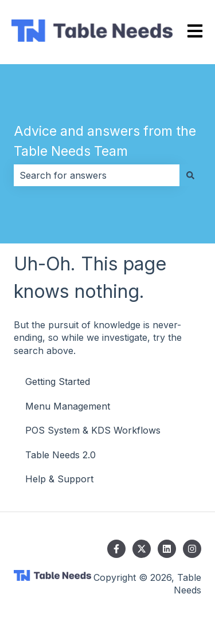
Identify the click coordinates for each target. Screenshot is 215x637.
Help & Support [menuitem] (59, 479)
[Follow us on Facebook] (116, 549)
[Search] (190, 175)
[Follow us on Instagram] (192, 549)
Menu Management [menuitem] (67, 406)
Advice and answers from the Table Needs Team (105, 141)
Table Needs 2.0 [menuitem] (60, 455)
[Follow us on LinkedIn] (167, 549)
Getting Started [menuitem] (57, 381)
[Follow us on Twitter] (141, 549)
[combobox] (96, 175)
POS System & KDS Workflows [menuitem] (93, 430)
